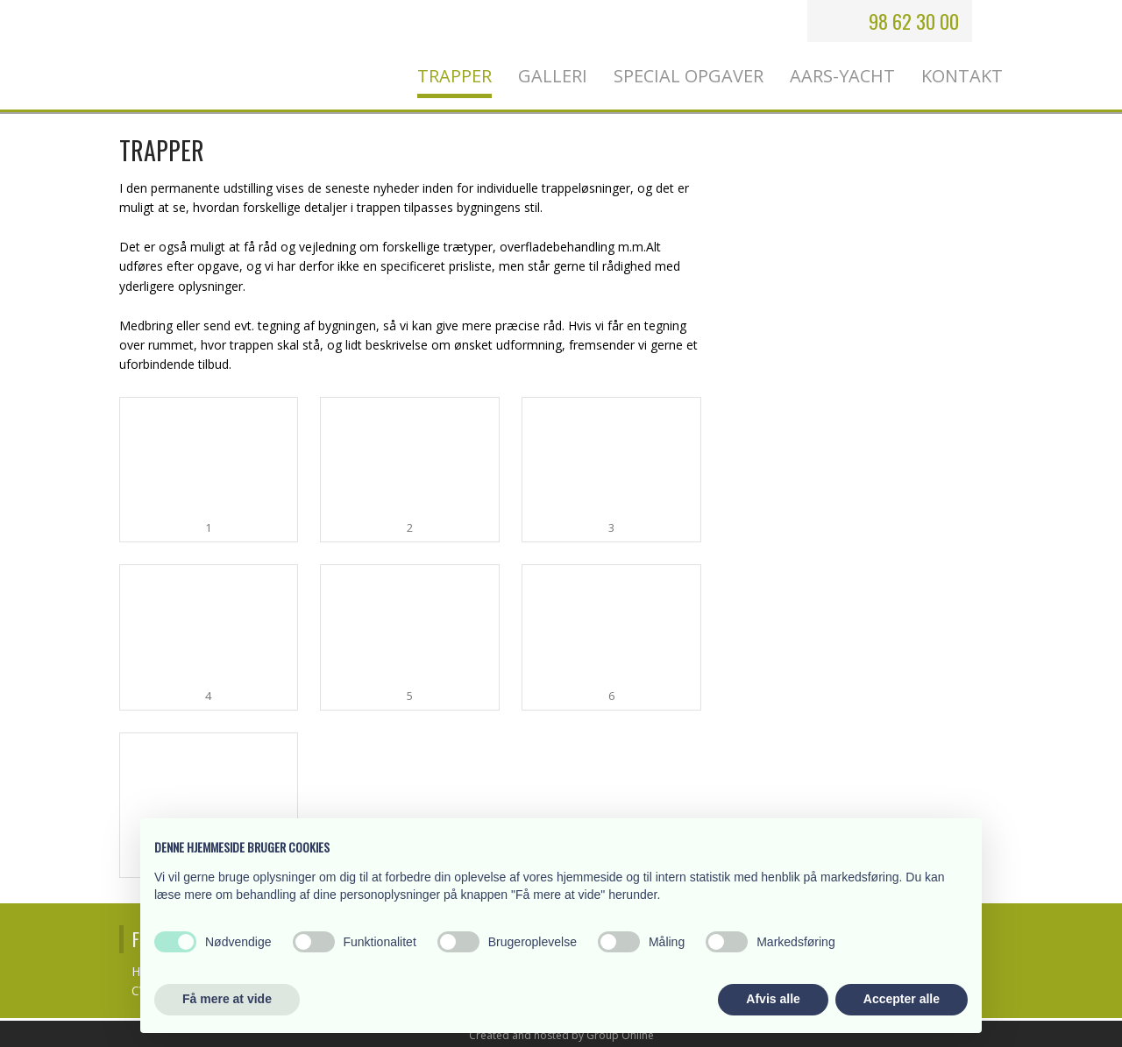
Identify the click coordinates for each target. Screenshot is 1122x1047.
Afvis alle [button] (772, 999)
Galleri (552, 76)
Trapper (454, 76)
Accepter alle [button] (901, 999)
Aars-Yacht (842, 76)
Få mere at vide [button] (227, 999)
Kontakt (962, 76)
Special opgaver (688, 76)
